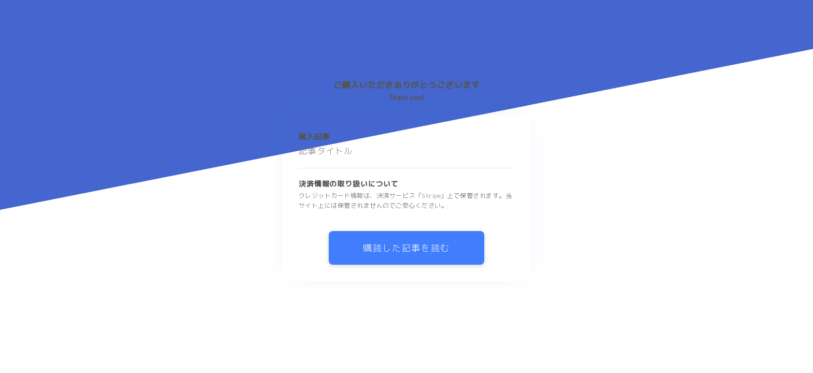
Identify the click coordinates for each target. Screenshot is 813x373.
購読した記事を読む (406, 248)
